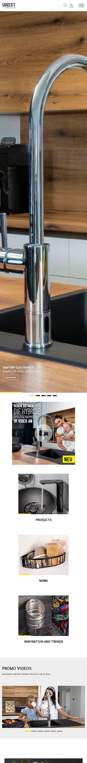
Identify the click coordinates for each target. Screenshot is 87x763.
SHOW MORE (10, 377)
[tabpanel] (43, 202)
